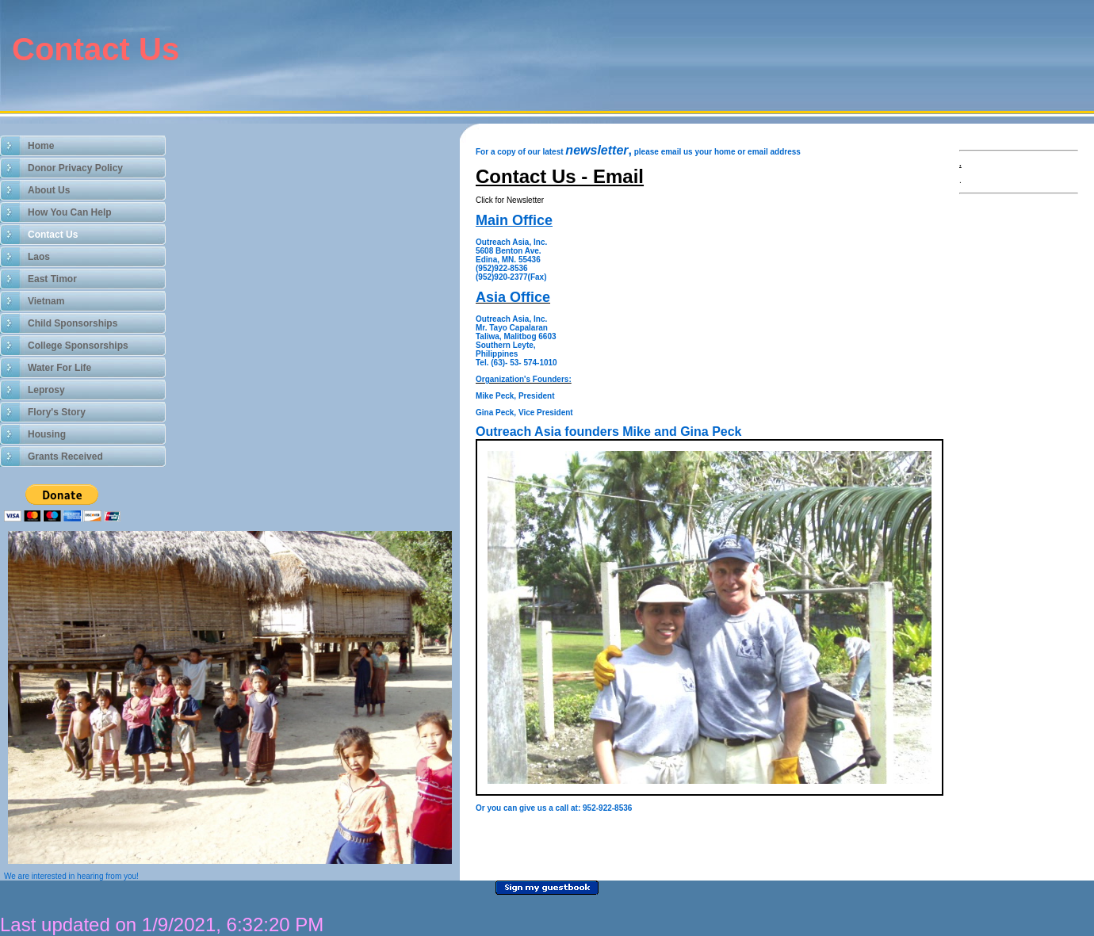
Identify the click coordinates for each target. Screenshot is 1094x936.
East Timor (52, 279)
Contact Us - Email (560, 176)
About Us (49, 190)
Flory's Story (57, 412)
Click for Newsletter (510, 200)
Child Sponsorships (72, 323)
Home (41, 145)
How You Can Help (70, 212)
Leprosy (46, 389)
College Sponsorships (78, 345)
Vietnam (46, 301)
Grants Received (65, 456)
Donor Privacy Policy (75, 168)
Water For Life (59, 367)
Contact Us (53, 234)
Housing (47, 434)
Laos (39, 256)
